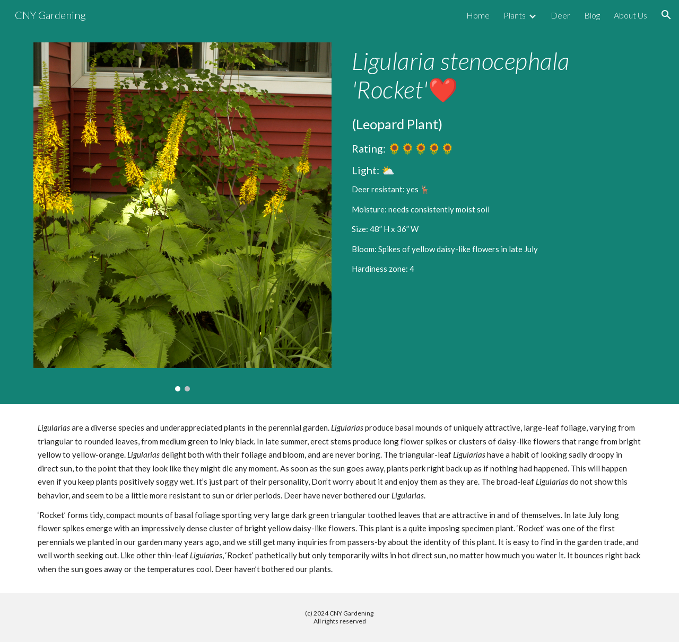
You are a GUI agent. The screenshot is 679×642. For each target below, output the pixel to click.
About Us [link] (630, 15)
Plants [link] (514, 15)
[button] (666, 15)
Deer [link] (560, 15)
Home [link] (478, 15)
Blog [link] (592, 15)
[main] (496, 161)
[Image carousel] (182, 216)
